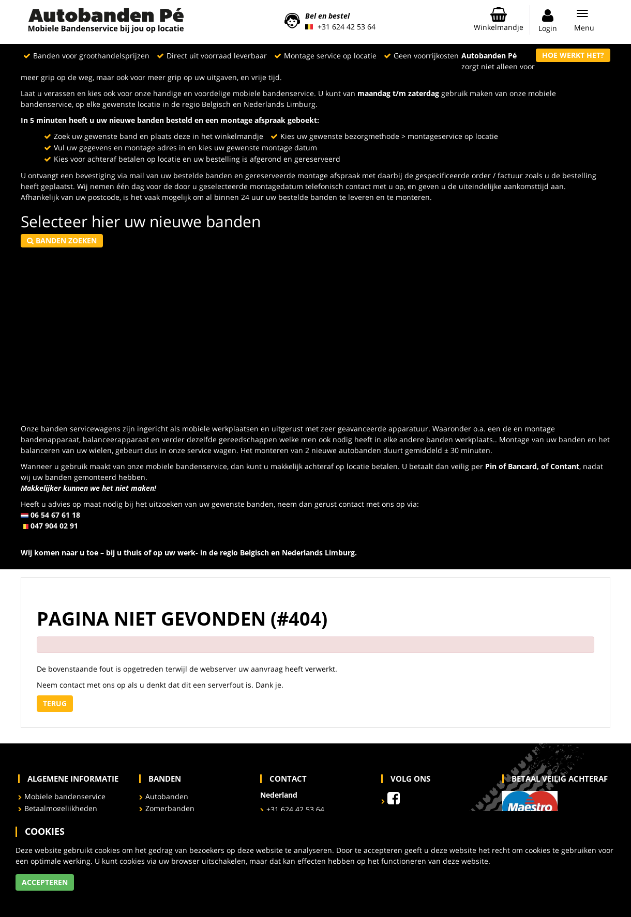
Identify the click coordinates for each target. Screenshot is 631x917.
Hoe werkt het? (573, 55)
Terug (55, 703)
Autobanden (166, 796)
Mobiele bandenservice (65, 796)
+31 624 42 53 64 (346, 27)
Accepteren (45, 882)
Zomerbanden (169, 808)
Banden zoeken (62, 240)
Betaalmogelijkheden (60, 808)
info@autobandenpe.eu (62, 536)
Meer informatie (44, 896)
